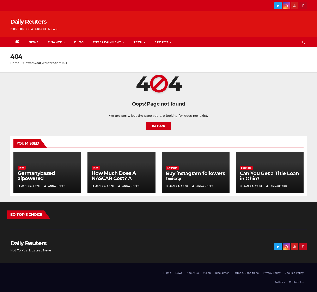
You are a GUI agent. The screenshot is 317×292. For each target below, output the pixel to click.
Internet (172, 168)
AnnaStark (276, 186)
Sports (162, 42)
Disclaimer (222, 272)
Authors (279, 282)
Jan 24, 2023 (178, 186)
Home (14, 63)
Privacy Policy (271, 272)
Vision (207, 272)
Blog (79, 42)
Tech (139, 42)
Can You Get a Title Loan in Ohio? (269, 175)
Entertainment (108, 42)
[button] (303, 42)
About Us (193, 272)
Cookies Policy (294, 272)
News (34, 42)
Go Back (158, 126)
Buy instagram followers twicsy (195, 175)
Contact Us (296, 282)
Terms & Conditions (245, 272)
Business (246, 168)
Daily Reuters (28, 21)
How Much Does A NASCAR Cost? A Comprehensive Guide (119, 178)
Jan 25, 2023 (30, 186)
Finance (56, 42)
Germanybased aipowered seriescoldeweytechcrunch (46, 181)
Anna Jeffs (55, 186)
